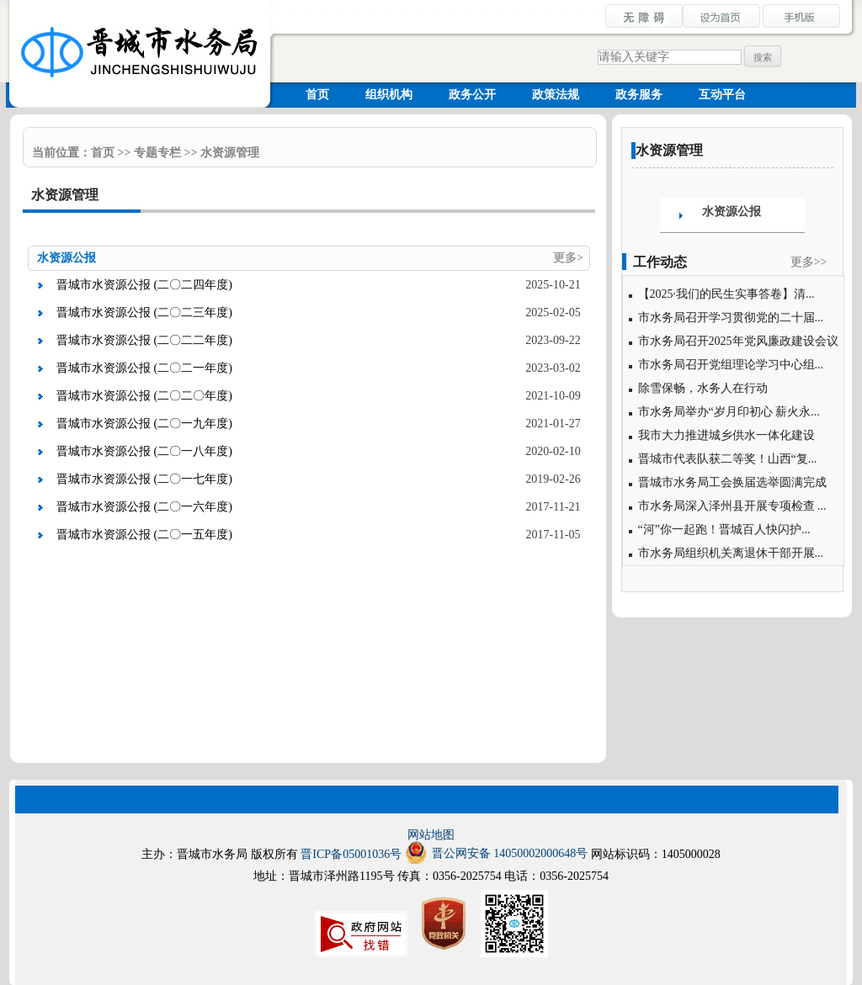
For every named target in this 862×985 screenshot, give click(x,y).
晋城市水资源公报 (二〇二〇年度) (144, 395)
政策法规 (555, 94)
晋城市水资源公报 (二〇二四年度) (144, 284)
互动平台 (722, 94)
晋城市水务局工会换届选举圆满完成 (732, 482)
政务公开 (472, 94)
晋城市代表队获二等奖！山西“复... (727, 459)
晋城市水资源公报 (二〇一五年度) (144, 534)
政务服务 (638, 94)
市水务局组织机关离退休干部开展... (731, 553)
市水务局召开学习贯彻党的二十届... (731, 317)
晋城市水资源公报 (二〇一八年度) (144, 451)
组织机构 (388, 94)
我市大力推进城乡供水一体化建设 (726, 435)
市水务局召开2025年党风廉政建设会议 (738, 341)
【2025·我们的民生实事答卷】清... (726, 294)
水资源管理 (229, 152)
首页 (317, 94)
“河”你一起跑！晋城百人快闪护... (724, 529)
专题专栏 (157, 152)
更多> (568, 258)
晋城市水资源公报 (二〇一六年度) (144, 506)
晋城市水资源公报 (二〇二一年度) (144, 368)
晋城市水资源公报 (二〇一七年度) (144, 479)
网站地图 (431, 835)
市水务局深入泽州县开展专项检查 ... (732, 506)
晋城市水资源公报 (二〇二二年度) (144, 340)
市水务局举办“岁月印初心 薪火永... (729, 411)
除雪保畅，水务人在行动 (703, 388)
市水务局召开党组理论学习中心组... (731, 364)
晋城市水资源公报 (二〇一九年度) (144, 423)
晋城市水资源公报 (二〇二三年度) (144, 312)
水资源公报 (731, 211)
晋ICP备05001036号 (351, 854)
